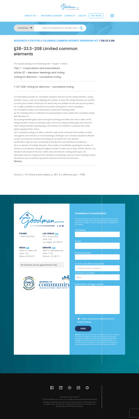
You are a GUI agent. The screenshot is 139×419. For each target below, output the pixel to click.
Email (78, 241)
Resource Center (51, 15)
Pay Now (96, 15)
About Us (30, 15)
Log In (82, 15)
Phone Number (83, 252)
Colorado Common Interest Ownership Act (71, 40)
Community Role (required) (97, 266)
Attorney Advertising (89, 399)
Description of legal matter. (89, 284)
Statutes (34, 40)
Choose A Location (85, 272)
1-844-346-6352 (26, 236)
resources (20, 40)
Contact (70, 15)
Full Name (80, 230)
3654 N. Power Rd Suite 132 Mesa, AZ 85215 (28, 253)
